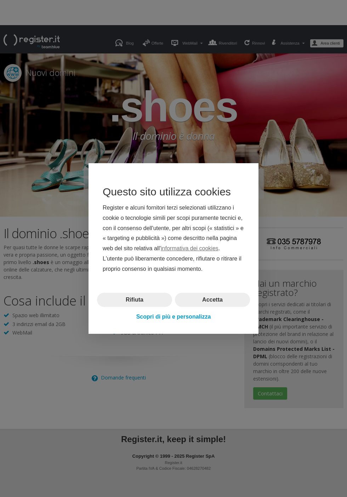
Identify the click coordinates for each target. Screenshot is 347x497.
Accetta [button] (212, 299)
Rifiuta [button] (134, 299)
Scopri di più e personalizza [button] (173, 317)
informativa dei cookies (189, 248)
